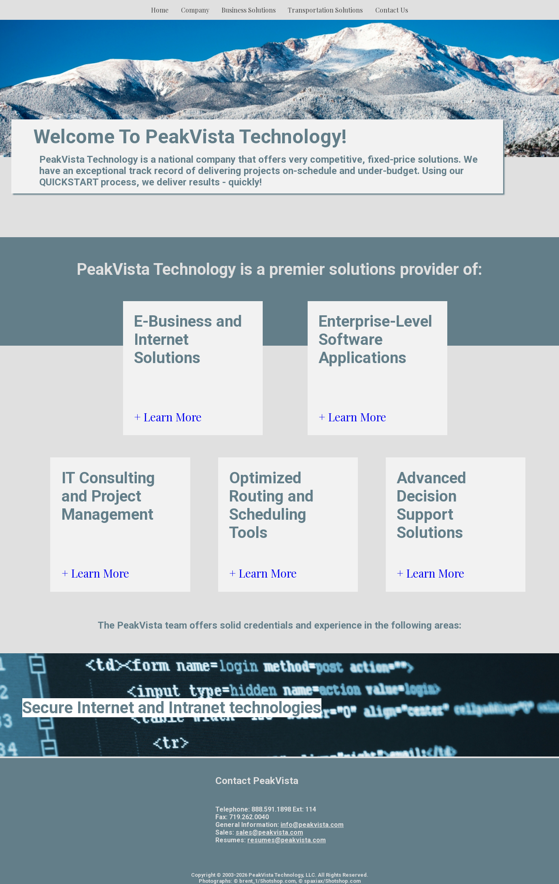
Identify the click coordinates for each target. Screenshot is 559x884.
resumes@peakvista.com (286, 840)
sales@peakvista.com (269, 832)
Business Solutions (248, 10)
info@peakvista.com (312, 825)
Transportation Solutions (325, 10)
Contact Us (391, 10)
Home (159, 10)
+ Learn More (168, 416)
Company (195, 10)
